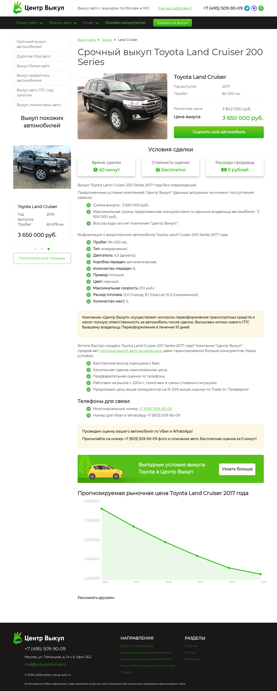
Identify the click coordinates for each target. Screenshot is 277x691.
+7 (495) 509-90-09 (223, 8)
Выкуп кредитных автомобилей (146, 659)
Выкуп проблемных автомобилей (147, 666)
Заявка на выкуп (172, 23)
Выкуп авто (27, 22)
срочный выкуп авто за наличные (131, 351)
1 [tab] (35, 249)
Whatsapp (261, 8)
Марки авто (61, 22)
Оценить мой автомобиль (219, 132)
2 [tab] (42, 249)
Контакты (192, 659)
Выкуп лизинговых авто (39, 105)
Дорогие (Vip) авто (34, 56)
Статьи (190, 653)
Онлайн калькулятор (125, 22)
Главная (191, 646)
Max (254, 8)
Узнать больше (237, 469)
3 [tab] (48, 249)
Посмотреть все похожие (42, 258)
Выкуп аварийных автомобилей (146, 653)
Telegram (247, 8)
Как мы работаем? (175, 8)
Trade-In (126, 672)
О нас (89, 22)
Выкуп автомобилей (136, 646)
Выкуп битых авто (33, 66)
